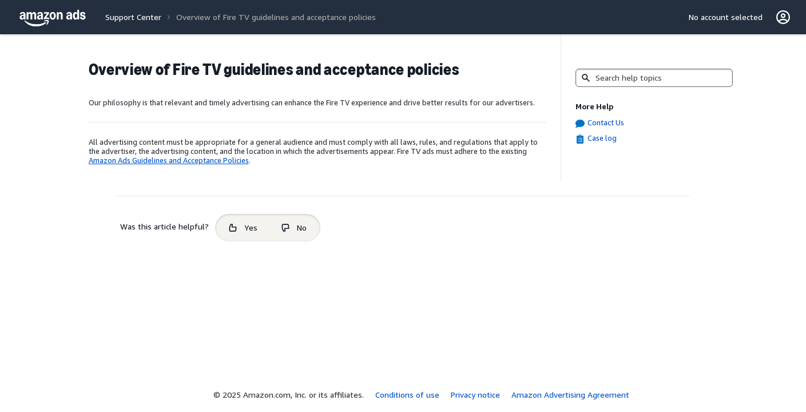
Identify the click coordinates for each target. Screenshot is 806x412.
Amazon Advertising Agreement (570, 394)
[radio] (243, 228)
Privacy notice (475, 394)
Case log (602, 137)
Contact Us (605, 122)
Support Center (133, 17)
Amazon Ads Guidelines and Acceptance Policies (169, 160)
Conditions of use (407, 394)
